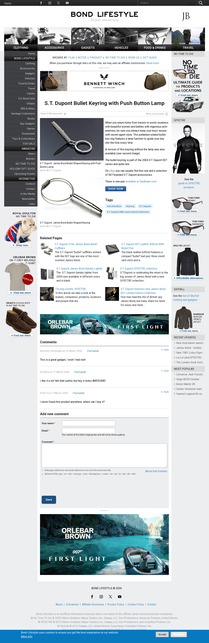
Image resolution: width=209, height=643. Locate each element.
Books (31, 118)
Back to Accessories (51, 113)
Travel (31, 88)
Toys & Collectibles (23, 138)
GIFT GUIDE (149, 57)
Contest (30, 183)
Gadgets (30, 73)
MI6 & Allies (28, 108)
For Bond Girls (26, 98)
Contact (30, 188)
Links (32, 203)
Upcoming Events (25, 173)
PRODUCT (96, 57)
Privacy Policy (115, 604)
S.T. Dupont (145, 206)
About (59, 604)
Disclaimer (72, 604)
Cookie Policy (136, 604)
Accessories (27, 68)
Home (7, 3)
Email (45, 430)
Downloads (28, 133)
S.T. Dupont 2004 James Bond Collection (128, 212)
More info (26, 636)
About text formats (156, 471)
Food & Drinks (26, 83)
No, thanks (178, 634)
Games (31, 128)
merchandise (114, 206)
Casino (31, 93)
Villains (30, 103)
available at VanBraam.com (141, 181)
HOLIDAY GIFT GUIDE (22, 168)
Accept (162, 634)
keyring (130, 206)
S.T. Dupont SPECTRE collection (138, 268)
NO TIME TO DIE (25, 163)
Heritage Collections (23, 113)
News (31, 153)
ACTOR (82, 57)
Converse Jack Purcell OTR (192, 374)
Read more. (152, 63)
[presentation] (67, 486)
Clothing (30, 63)
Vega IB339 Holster (187, 379)
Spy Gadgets (27, 123)
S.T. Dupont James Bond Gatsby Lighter (79, 268)
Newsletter (28, 198)
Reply (166, 350)
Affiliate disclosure (93, 604)
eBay (112, 170)
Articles (30, 158)
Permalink (93, 351)
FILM (71, 57)
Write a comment (155, 114)
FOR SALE (29, 143)
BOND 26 (133, 57)
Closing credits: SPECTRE (71, 289)
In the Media (27, 193)
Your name (48, 423)
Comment (47, 442)
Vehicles (30, 78)
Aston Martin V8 (185, 384)
